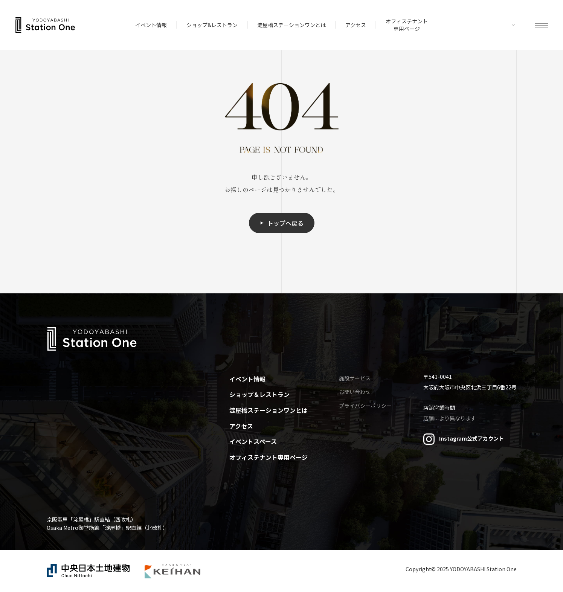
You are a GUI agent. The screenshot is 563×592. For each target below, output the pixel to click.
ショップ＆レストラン (259, 394)
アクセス (355, 25)
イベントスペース (253, 441)
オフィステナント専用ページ (407, 24)
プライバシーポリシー (365, 405)
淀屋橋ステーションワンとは (291, 25)
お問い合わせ (355, 391)
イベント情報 (151, 25)
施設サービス (355, 378)
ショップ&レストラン (212, 25)
